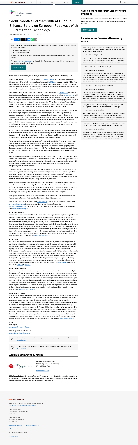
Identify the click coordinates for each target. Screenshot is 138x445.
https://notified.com (42, 371)
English (15, 436)
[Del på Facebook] (15, 39)
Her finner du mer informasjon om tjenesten (22, 405)
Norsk (11, 436)
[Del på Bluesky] (28, 39)
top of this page (21, 340)
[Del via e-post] (35, 39)
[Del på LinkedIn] (18, 39)
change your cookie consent (24, 61)
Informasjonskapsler (15, 429)
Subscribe (89, 30)
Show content (18, 68)
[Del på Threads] (25, 39)
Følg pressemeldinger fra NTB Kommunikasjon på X (24, 425)
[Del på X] (22, 39)
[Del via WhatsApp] (32, 39)
